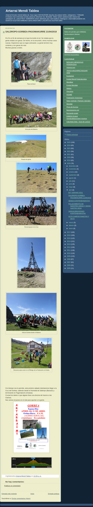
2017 (69, 232)
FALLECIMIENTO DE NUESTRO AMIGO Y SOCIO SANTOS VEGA (79, 206)
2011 (69, 250)
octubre (72, 172)
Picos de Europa (72, 107)
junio (71, 184)
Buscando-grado (72, 113)
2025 (69, 142)
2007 (69, 262)
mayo (71, 187)
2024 (69, 145)
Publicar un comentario (12, 486)
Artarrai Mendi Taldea (22, 11)
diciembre (72, 166)
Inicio (32, 494)
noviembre (73, 169)
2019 (69, 160)
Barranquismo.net (72, 110)
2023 (69, 148)
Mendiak (69, 104)
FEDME (69, 95)
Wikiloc (69, 88)
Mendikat (69, 82)
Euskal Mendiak (72, 85)
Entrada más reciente (9, 494)
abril (70, 190)
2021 (69, 154)
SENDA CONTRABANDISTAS (79, 201)
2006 (69, 265)
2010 (69, 253)
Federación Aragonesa (74, 98)
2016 (69, 235)
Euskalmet (70, 76)
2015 (69, 238)
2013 (69, 244)
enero (71, 228)
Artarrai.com (70, 67)
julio (70, 181)
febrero (71, 225)
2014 (69, 241)
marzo (71, 222)
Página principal (72, 135)
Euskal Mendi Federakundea (76, 79)
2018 (69, 163)
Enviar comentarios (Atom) (21, 498)
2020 (69, 157)
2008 (69, 259)
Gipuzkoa (69, 91)
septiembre (73, 175)
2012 (69, 247)
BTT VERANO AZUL (75, 193)
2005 (69, 268)
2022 (69, 151)
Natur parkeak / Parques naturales (78, 101)
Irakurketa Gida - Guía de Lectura (78, 122)
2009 (69, 256)
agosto (71, 178)
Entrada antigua (53, 494)
